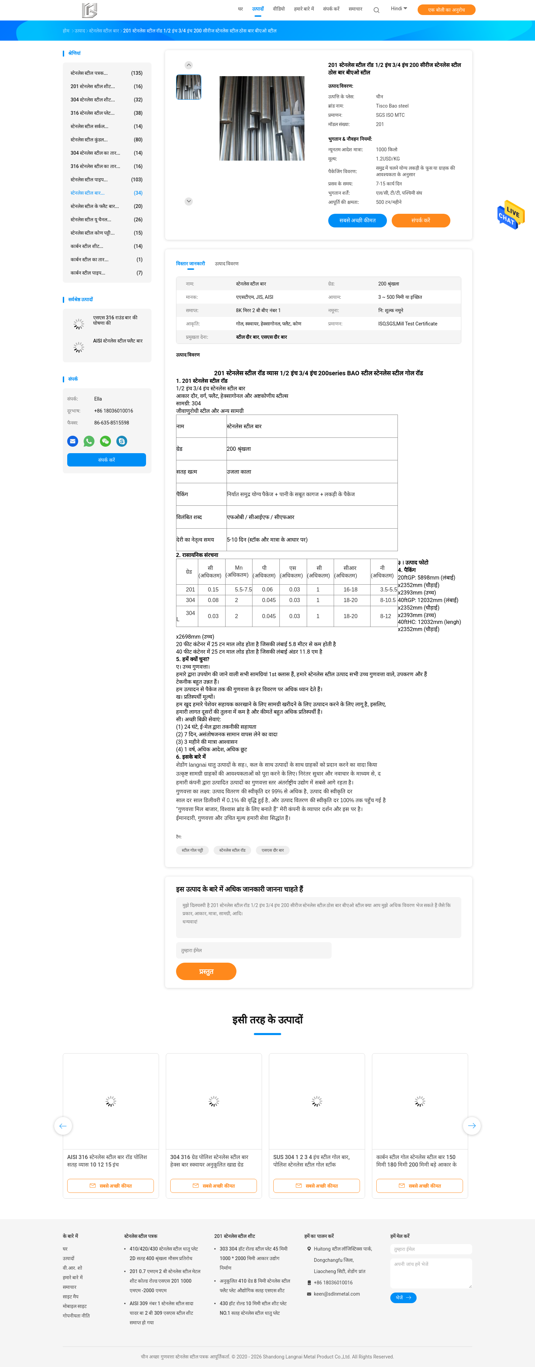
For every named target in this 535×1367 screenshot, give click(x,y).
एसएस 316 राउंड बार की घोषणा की (115, 320)
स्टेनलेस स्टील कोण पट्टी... (107, 232)
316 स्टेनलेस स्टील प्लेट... (107, 113)
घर (65, 1249)
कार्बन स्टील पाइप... (107, 272)
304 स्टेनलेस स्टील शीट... (107, 99)
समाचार (69, 1287)
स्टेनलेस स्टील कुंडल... (107, 139)
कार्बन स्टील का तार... (107, 259)
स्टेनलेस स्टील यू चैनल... (107, 219)
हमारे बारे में (73, 1277)
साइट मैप (70, 1296)
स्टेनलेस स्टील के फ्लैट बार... (107, 206)
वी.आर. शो (72, 1268)
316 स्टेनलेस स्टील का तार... (107, 166)
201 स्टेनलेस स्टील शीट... (107, 86)
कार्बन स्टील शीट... (107, 246)
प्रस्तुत (206, 971)
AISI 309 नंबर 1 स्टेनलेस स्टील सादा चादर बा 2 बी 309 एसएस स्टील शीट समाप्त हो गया (161, 1313)
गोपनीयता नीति (76, 1316)
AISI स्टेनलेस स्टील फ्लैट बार (118, 341)
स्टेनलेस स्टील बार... (107, 193)
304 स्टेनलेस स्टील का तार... (107, 153)
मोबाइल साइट (75, 1306)
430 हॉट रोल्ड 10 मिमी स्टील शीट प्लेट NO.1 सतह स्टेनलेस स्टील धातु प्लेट (253, 1308)
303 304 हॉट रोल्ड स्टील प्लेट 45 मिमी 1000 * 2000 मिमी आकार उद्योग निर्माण (254, 1258)
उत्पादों (68, 1258)
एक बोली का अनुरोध (446, 10)
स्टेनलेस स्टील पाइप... (107, 179)
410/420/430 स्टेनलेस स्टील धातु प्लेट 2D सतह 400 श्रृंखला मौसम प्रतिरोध (164, 1253)
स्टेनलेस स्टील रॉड (232, 850)
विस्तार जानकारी (190, 263)
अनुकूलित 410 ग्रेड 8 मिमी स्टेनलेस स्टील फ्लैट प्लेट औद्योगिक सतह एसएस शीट (255, 1285)
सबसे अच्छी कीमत (357, 220)
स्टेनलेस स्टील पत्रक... (107, 73)
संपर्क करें (106, 460)
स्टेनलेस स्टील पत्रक (140, 1236)
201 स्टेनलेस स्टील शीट (234, 1236)
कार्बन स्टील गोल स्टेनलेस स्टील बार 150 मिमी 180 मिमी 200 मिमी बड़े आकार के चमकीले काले (416, 1164)
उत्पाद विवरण (226, 263)
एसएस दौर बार (273, 850)
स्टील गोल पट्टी (192, 850)
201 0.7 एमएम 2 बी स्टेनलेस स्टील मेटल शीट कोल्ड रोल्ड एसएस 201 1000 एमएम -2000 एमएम (165, 1281)
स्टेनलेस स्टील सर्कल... (107, 126)
